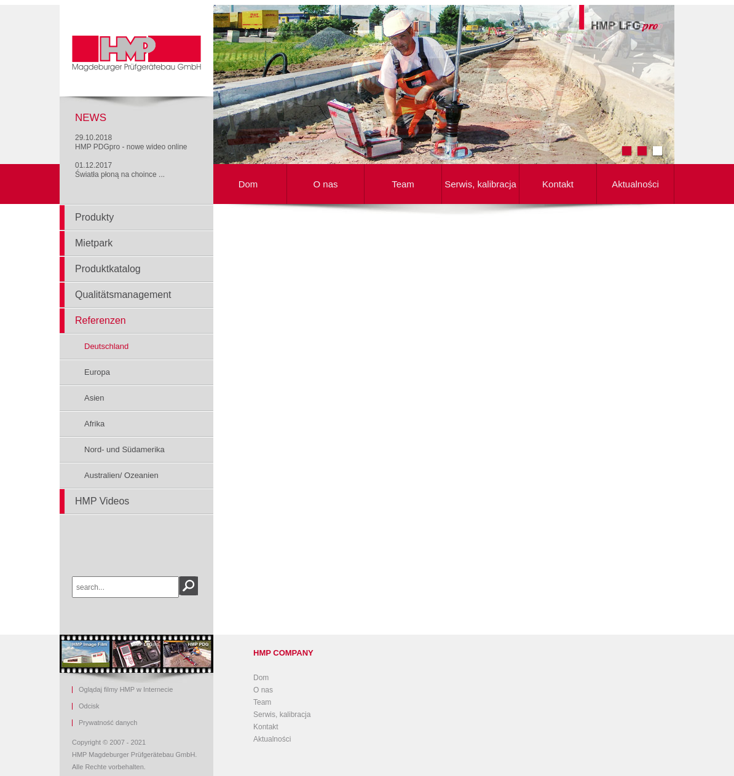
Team (403, 184)
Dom (248, 184)
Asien (94, 397)
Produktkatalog (108, 269)
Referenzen (100, 320)
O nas (325, 184)
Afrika (94, 423)
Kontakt (558, 184)
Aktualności (635, 184)
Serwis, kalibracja (480, 184)
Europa (97, 372)
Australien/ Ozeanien (121, 475)
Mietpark (93, 243)
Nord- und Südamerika (124, 449)
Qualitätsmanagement (123, 294)
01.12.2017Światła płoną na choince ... (120, 170)
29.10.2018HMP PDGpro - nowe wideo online (131, 142)
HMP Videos (102, 501)
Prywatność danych (108, 722)
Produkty (94, 217)
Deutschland (106, 346)
